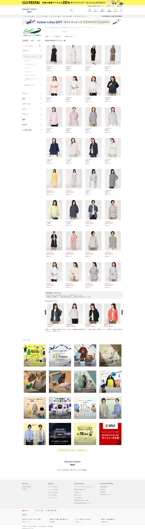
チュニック (28, 71)
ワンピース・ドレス (30, 56)
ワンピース (28, 60)
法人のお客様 (77, 495)
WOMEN (25, 40)
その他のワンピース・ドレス (32, 79)
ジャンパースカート (30, 75)
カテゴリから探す (53, 490)
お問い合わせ (77, 493)
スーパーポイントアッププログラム (83, 484)
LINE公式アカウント (105, 492)
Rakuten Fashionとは (79, 487)
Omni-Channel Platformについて (82, 501)
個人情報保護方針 (32, 524)
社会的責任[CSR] (42, 524)
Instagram (102, 489)
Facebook (102, 487)
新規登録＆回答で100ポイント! (96, 6)
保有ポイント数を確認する (107, 517)
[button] (55, 313)
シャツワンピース (29, 64)
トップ (46, 27)
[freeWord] (32, 46)
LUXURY (24, 487)
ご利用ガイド (77, 490)
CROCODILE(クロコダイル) (67, 27)
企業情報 (24, 524)
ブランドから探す (53, 484)
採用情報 (50, 524)
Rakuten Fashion (54, 27)
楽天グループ (110, 6)
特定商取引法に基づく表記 (81, 498)
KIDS (39, 40)
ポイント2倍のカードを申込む (83, 517)
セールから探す (52, 493)
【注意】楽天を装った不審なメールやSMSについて (72, 448)
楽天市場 (119, 6)
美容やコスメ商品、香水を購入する (59, 517)
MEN (32, 40)
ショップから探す (53, 487)
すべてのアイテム (53, 495)
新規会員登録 (103, 484)
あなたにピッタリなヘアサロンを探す (31, 517)
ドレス (26, 68)
